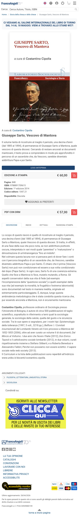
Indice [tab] (28, 225)
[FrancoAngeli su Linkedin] (6, 450)
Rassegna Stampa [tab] (64, 225)
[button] (44, 3)
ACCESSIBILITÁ (11, 477)
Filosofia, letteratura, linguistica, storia (27, 377)
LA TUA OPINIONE (13, 456)
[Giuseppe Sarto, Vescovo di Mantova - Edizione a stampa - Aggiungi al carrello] (74, 175)
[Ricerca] (76, 9)
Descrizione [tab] (11, 225)
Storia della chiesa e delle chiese (23, 15)
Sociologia (12, 383)
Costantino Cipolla (22, 130)
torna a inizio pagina (39, 512)
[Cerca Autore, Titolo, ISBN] (41, 9)
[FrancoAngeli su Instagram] (10, 450)
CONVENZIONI (11, 463)
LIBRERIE (8, 470)
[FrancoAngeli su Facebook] (3, 450)
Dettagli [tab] (44, 225)
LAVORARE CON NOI (14, 466)
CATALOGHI (9, 459)
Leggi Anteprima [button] (38, 168)
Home (4, 15)
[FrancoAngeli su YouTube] (14, 450)
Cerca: (4, 9)
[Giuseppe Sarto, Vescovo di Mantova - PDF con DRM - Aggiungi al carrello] (74, 212)
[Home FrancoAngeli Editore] (12, 3)
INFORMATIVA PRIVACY (16, 474)
